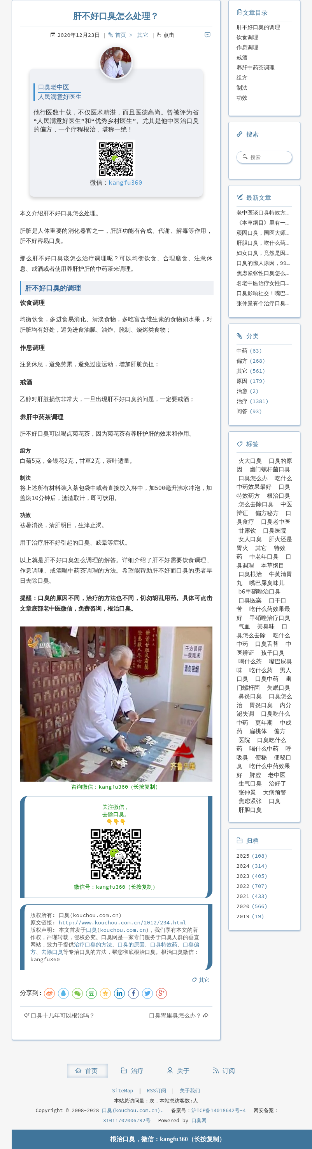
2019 (243, 916)
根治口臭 (278, 495)
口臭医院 (274, 530)
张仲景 (247, 792)
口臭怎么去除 (262, 631)
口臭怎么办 (253, 478)
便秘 (261, 757)
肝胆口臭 (250, 809)
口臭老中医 (275, 521)
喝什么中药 (264, 748)
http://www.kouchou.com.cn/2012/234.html (122, 922)
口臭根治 (250, 574)
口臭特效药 (163, 944)
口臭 (91, 929)
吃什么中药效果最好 (264, 482)
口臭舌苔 (267, 643)
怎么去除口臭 (255, 504)
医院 (244, 740)
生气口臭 (250, 783)
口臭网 (197, 1120)
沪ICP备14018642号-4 (218, 1110)
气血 (244, 626)
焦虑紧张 (250, 801)
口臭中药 (267, 678)
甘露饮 (247, 530)
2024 (243, 865)
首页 (120, 34)
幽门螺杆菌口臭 (269, 469)
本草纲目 (272, 565)
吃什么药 (261, 670)
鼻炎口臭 (250, 696)
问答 (242, 411)
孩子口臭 (272, 652)
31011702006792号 (127, 1120)
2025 (243, 855)
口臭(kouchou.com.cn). (132, 1110)
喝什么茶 (250, 661)
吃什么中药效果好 (263, 770)
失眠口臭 (278, 687)
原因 (242, 380)
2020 (243, 906)
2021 (243, 896)
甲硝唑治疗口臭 (269, 617)
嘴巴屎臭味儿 (266, 583)
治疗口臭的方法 (93, 944)
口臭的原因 (131, 944)
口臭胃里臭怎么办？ (175, 1015)
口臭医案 (250, 600)
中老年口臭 (264, 556)
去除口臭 (52, 951)
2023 (243, 875)
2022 (243, 886)
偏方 (242, 360)
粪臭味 (266, 626)
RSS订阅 (156, 1090)
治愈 (242, 391)
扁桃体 (258, 731)
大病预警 (274, 792)
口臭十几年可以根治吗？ (63, 1015)
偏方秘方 (267, 513)
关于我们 (190, 1090)
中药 (242, 350)
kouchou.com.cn (123, 929)
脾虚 (255, 775)
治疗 (242, 401)
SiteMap (122, 1090)
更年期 (264, 722)
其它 (142, 34)
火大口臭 (250, 460)
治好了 (277, 783)
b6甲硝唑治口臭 (259, 591)
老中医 (277, 775)
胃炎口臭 (261, 705)
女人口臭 (250, 539)
